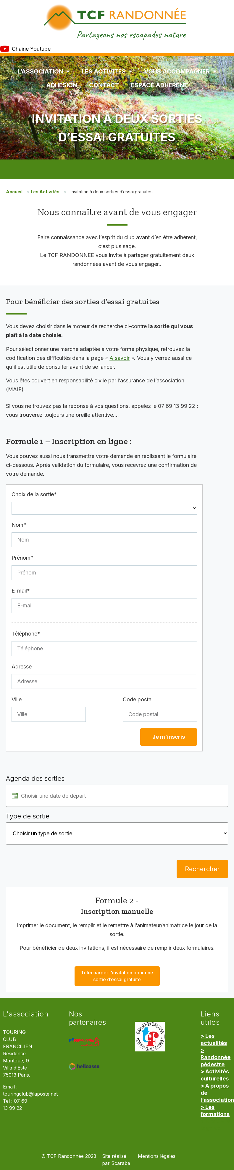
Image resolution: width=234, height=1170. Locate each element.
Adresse (22, 666)
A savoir (119, 358)
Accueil (14, 191)
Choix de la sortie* (34, 494)
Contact (104, 85)
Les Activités (107, 71)
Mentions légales (156, 1156)
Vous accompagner (180, 71)
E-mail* (21, 591)
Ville (17, 699)
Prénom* (22, 558)
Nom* (19, 525)
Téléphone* (26, 634)
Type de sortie (27, 816)
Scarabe (120, 1163)
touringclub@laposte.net (30, 1094)
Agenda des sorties (35, 778)
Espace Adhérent (159, 85)
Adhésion (61, 85)
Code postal (138, 699)
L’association (44, 71)
